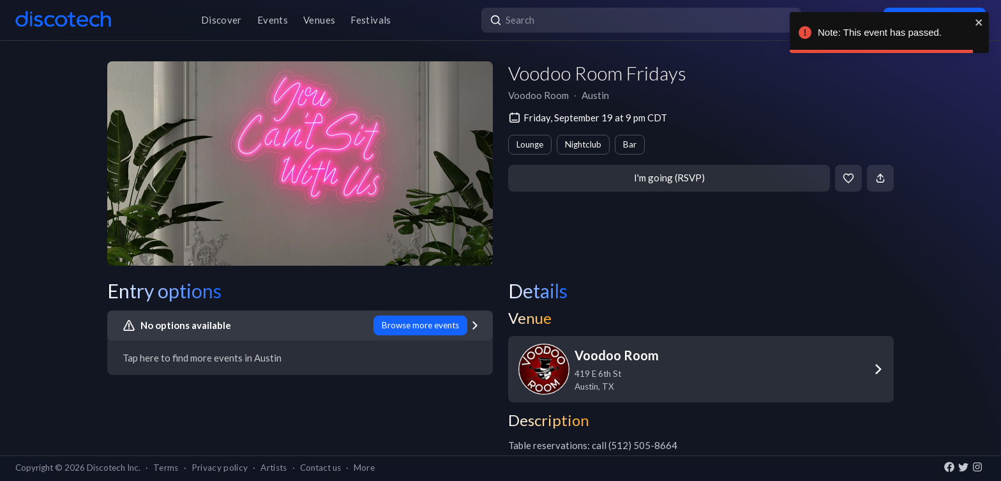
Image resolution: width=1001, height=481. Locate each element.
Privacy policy (220, 467)
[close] (979, 22)
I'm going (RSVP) (669, 177)
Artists (273, 467)
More (364, 467)
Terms (166, 467)
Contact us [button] (320, 467)
